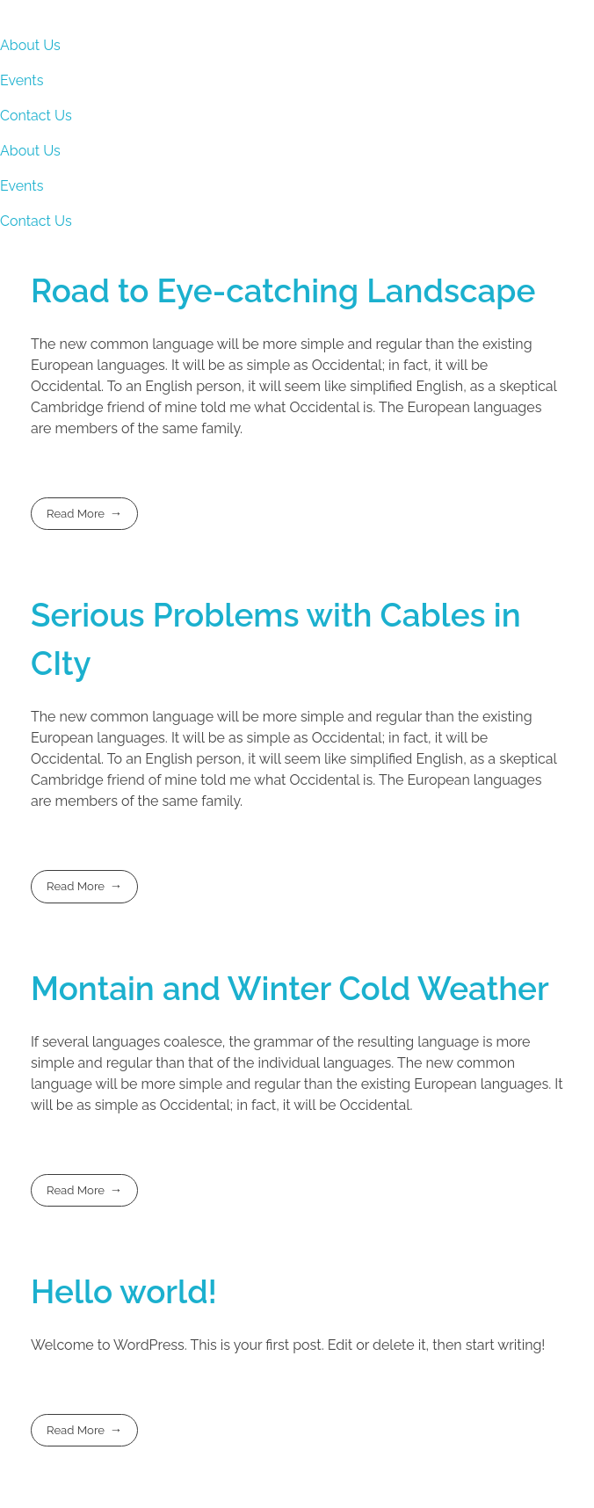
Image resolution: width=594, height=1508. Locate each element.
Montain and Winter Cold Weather (290, 988)
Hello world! (124, 1291)
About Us (30, 45)
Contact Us (36, 115)
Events (21, 80)
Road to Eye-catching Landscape (283, 291)
